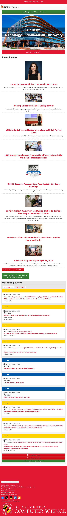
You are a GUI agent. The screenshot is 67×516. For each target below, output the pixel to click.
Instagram (11, 497)
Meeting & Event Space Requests (33, 461)
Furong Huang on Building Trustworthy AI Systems (33, 84)
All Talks (20, 287)
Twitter (6, 497)
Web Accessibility (6, 501)
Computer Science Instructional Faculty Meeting (19, 368)
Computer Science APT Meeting (14, 383)
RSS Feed (19, 270)
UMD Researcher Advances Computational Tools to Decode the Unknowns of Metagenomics (33, 156)
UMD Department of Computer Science (27, 7)
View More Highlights (33, 52)
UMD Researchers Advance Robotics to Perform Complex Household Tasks (33, 239)
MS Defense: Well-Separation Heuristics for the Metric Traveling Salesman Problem (30, 333)
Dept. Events (9, 287)
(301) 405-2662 (13, 494)
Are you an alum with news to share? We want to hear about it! (16, 276)
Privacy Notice (16, 501)
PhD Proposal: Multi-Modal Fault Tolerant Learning (20, 352)
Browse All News (8, 270)
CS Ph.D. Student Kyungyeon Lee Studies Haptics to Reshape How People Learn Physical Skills (33, 212)
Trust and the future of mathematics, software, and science (23, 428)
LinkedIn (15, 497)
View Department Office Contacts (10, 482)
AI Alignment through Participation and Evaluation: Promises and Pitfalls (27, 299)
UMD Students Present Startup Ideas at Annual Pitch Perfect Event (33, 131)
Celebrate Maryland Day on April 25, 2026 (33, 260)
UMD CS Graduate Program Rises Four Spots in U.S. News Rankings (33, 185)
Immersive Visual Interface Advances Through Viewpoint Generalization (26, 315)
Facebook (2, 497)
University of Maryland (33, 2)
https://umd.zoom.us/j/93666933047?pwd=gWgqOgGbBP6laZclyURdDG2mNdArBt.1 (37, 297)
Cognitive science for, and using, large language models (22, 411)
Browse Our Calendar (33, 455)
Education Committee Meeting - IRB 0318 (17, 397)
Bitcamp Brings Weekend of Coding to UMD (33, 105)
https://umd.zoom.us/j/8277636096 (21, 331)
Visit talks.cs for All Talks (33, 458)
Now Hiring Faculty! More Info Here (33, 12)
